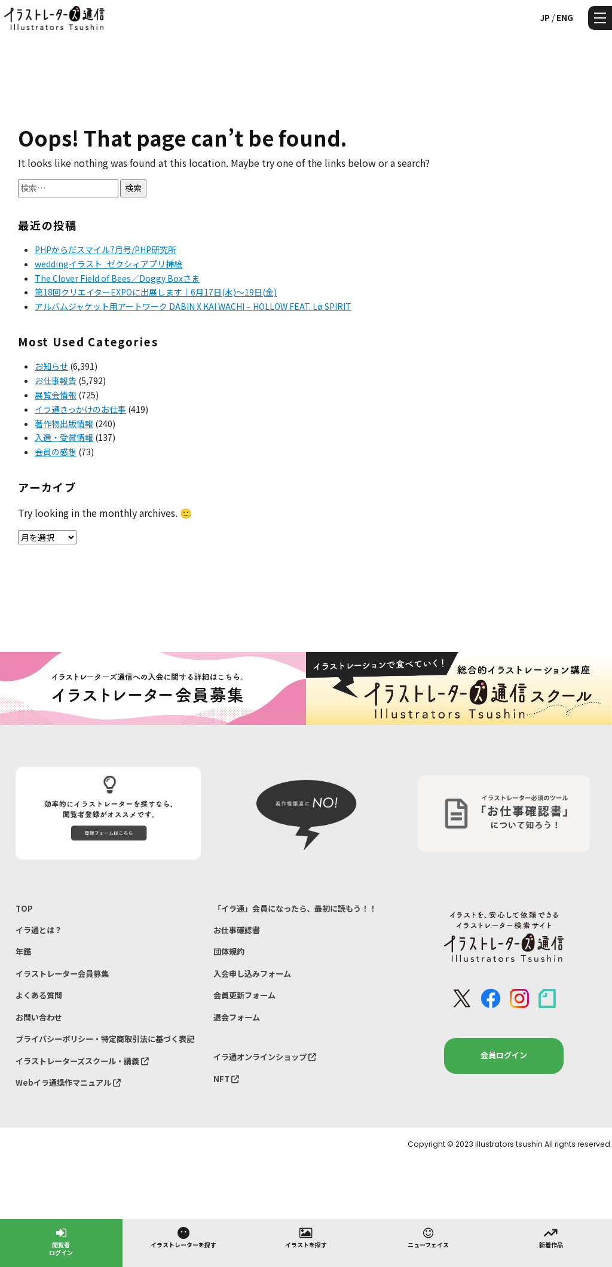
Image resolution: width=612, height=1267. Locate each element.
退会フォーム (236, 1017)
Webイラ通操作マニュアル (68, 1082)
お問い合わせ (39, 1017)
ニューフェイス (428, 1237)
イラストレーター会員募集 (62, 973)
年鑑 (23, 951)
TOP (24, 908)
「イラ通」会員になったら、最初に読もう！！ (295, 908)
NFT (226, 1079)
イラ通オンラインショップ (264, 1056)
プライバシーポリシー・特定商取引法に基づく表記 (105, 1038)
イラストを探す (306, 1237)
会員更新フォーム (244, 995)
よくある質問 (39, 995)
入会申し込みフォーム (252, 973)
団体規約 (228, 951)
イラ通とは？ (39, 930)
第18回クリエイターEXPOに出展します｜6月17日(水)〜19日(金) (156, 292)
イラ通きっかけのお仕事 (80, 409)
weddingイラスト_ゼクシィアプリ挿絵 (108, 264)
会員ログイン (504, 1055)
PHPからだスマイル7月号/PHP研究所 (105, 249)
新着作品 (551, 1237)
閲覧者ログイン (61, 1241)
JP (545, 17)
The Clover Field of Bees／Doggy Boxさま (117, 278)
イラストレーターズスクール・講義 (82, 1061)
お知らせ (51, 366)
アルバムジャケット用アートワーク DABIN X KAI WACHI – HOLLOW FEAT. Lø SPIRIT (193, 306)
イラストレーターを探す (183, 1237)
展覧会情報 (55, 395)
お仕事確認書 (236, 930)
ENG (564, 17)
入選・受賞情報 (64, 437)
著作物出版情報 (64, 424)
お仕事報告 (55, 380)
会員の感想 (55, 452)
